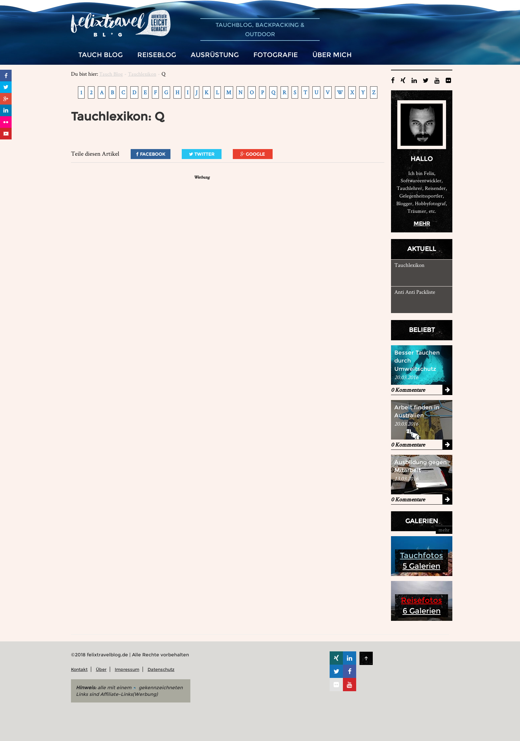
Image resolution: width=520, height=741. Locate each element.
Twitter (201, 154)
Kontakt (79, 669)
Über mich (332, 54)
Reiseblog (156, 54)
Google (252, 154)
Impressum (127, 669)
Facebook (150, 154)
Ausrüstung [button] (215, 54)
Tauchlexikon (142, 73)
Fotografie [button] (275, 54)
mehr (422, 223)
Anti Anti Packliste (414, 291)
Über (101, 669)
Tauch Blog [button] (100, 54)
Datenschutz (161, 669)
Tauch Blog (111, 73)
